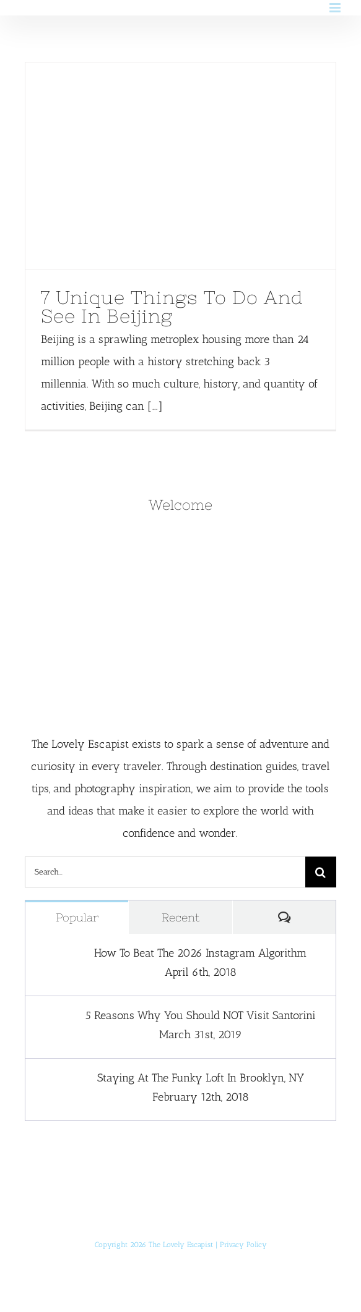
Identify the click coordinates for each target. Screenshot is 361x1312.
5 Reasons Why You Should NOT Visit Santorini (200, 1015)
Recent (180, 917)
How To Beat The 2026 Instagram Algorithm (200, 953)
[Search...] (165, 872)
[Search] (320, 872)
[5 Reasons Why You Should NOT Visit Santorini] (51, 1019)
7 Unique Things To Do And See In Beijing (172, 306)
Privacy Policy (243, 1244)
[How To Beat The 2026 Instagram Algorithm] (51, 957)
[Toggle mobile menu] (335, 7)
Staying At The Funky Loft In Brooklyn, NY (200, 1078)
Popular (77, 917)
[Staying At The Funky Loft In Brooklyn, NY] (51, 1082)
